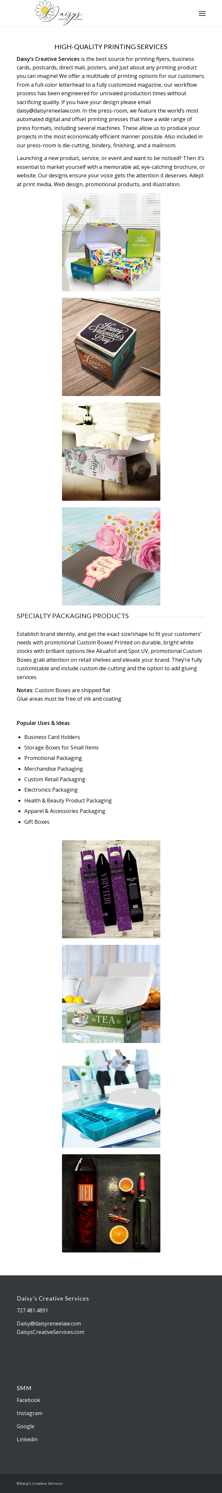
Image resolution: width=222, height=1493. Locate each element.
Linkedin (27, 1439)
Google (25, 1426)
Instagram (29, 1413)
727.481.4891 (32, 1310)
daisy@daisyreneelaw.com (48, 110)
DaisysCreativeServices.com (50, 1332)
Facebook (28, 1400)
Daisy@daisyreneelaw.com (49, 1323)
